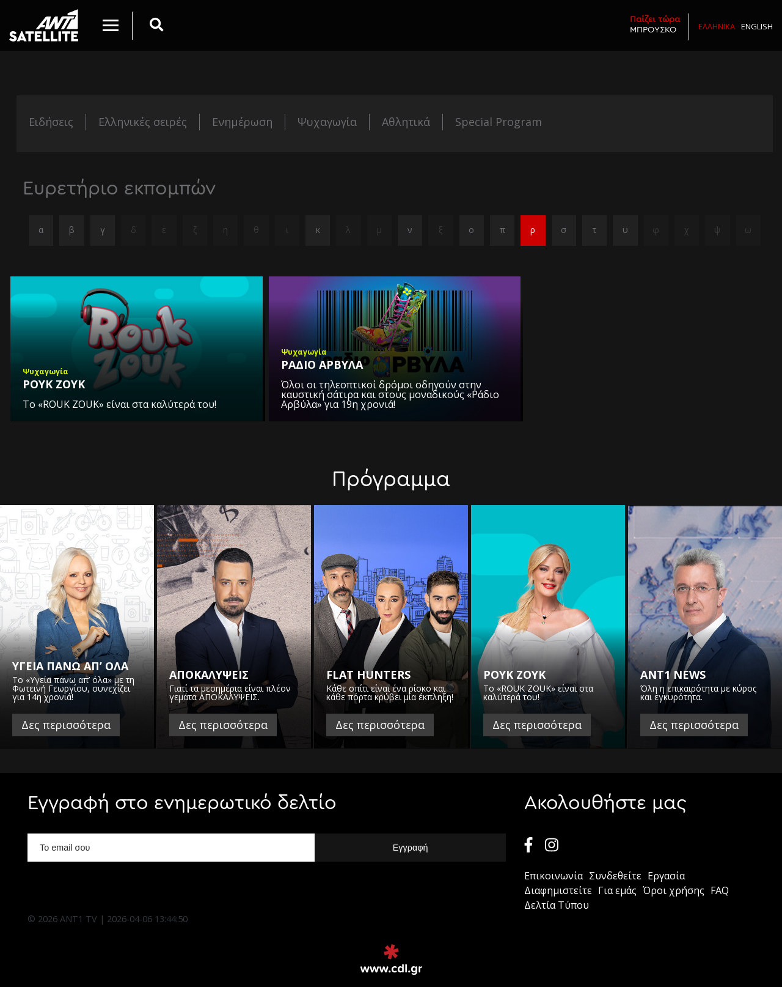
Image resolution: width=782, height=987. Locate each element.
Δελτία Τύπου (556, 905)
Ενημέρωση (242, 121)
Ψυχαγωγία (327, 121)
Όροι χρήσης (673, 890)
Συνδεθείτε (615, 875)
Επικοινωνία (553, 875)
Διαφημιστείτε (558, 890)
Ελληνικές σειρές (142, 121)
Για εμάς (617, 890)
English (757, 26)
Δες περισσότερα (66, 724)
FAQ (720, 890)
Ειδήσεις (51, 121)
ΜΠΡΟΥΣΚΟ (655, 24)
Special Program (498, 121)
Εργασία (666, 875)
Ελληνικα (716, 26)
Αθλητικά (406, 121)
